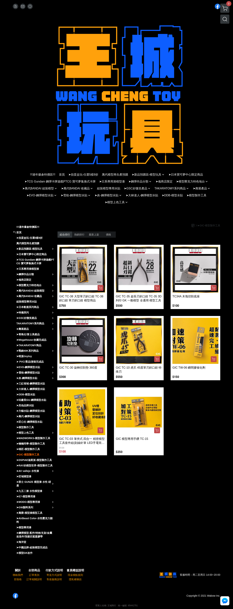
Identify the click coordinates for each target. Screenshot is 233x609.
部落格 (18, 579)
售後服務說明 (54, 579)
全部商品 (34, 570)
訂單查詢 (34, 575)
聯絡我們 (18, 575)
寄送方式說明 (54, 575)
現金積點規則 (75, 575)
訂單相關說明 (34, 579)
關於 (18, 570)
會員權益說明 (75, 570)
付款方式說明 (54, 570)
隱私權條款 (75, 579)
